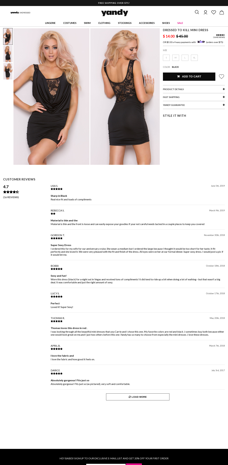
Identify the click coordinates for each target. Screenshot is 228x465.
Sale (180, 22)
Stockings (124, 22)
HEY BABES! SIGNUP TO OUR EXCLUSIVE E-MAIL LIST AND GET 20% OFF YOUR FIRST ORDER (114, 458)
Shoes (166, 22)
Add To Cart (189, 76)
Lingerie (50, 22)
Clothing (104, 22)
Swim (87, 22)
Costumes (69, 22)
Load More (138, 396)
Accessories (147, 22)
